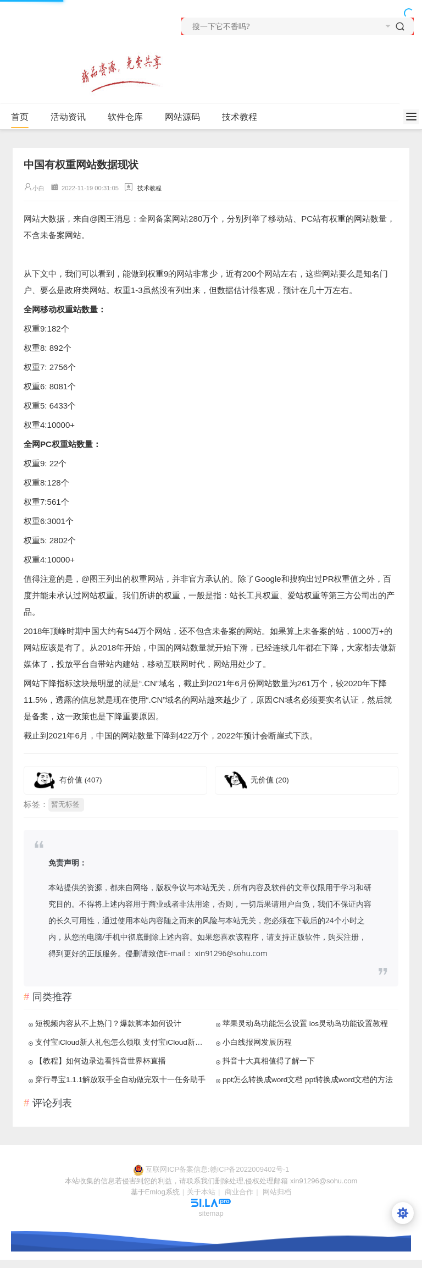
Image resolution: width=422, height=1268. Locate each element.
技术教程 (239, 117)
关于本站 (201, 1192)
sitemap (211, 1213)
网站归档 (277, 1192)
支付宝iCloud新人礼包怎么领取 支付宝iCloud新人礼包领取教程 (122, 1042)
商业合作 (239, 1192)
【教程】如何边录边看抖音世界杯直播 (100, 1061)
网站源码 (182, 117)
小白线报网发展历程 (257, 1042)
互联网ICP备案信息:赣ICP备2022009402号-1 (217, 1169)
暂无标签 (65, 804)
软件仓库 (125, 117)
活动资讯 (68, 117)
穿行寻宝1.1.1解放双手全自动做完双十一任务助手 (120, 1080)
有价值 (80, 780)
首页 (20, 117)
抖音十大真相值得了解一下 (269, 1061)
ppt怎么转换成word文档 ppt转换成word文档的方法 (308, 1080)
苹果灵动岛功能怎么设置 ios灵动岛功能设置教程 (305, 1023)
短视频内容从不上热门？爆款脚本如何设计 (108, 1023)
